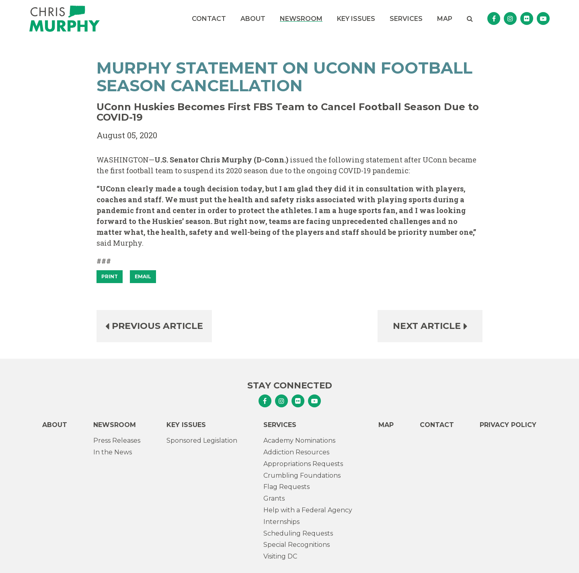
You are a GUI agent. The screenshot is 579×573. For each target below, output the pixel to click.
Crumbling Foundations (302, 475)
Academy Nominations (299, 440)
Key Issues (356, 19)
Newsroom (301, 19)
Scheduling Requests (298, 533)
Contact (209, 19)
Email (143, 276)
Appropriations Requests (303, 464)
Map (444, 19)
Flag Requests (286, 487)
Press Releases (116, 440)
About (252, 19)
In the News (112, 452)
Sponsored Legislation (201, 440)
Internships (281, 522)
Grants (274, 498)
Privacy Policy (508, 425)
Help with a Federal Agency (307, 510)
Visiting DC (280, 556)
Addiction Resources (296, 452)
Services (406, 19)
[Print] (109, 276)
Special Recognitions (296, 544)
